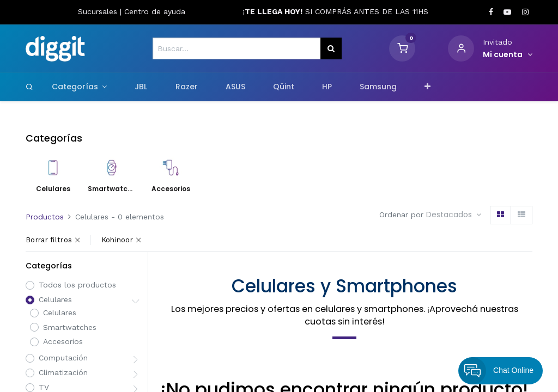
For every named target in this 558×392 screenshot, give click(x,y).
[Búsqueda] (331, 48)
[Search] (29, 86)
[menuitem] (141, 87)
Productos (45, 216)
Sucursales (99, 11)
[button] (428, 87)
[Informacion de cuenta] (507, 55)
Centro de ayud (152, 11)
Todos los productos (77, 284)
